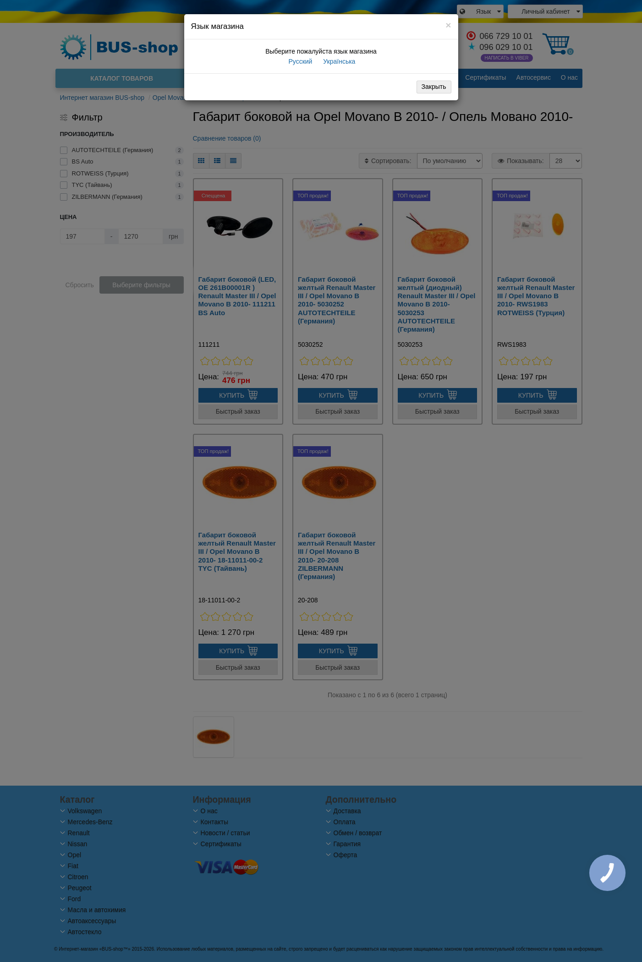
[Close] (448, 25)
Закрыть (434, 86)
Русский (300, 61)
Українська (338, 61)
